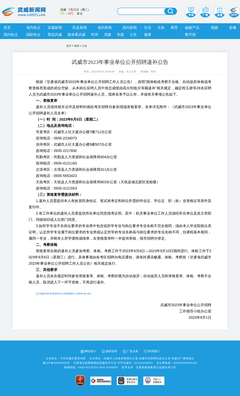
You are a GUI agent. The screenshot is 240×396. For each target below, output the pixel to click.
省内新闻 (104, 28)
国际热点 (33, 35)
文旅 (160, 28)
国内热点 (11, 35)
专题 (120, 35)
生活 (147, 28)
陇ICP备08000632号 (56, 362)
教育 (174, 28)
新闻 (76, 45)
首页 (7, 28)
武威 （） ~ (75, 11)
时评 (94, 35)
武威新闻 (55, 28)
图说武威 (55, 35)
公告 (133, 35)
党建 (107, 35)
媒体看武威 (76, 35)
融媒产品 (192, 28)
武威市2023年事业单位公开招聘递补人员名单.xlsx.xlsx (65, 293)
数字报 (190, 35)
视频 (214, 28)
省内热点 (33, 28)
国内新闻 (130, 28)
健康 (147, 35)
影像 (232, 28)
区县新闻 (80, 28)
